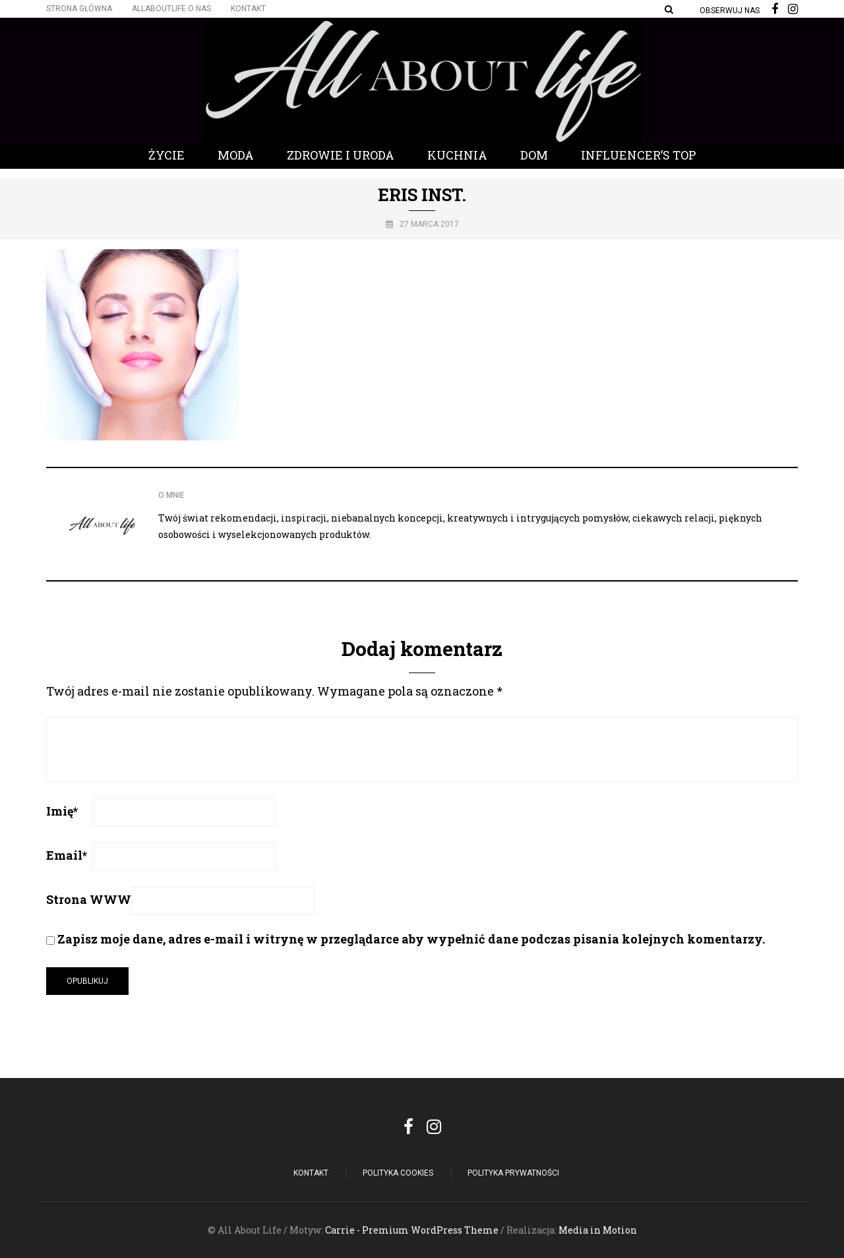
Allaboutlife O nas (171, 8)
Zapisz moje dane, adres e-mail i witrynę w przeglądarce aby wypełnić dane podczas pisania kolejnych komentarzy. (411, 939)
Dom (534, 155)
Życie (166, 155)
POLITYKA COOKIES (398, 1173)
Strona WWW (88, 899)
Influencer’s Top (638, 155)
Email (66, 855)
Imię (62, 811)
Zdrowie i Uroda (340, 155)
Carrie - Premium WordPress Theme (411, 1230)
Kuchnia (457, 155)
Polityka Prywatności (513, 1173)
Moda (236, 155)
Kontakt (248, 8)
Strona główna (79, 8)
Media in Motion (597, 1230)
